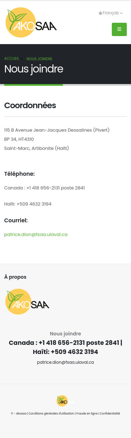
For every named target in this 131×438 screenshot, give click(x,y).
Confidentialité (110, 414)
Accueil (11, 58)
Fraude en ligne (87, 414)
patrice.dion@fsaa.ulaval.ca (35, 234)
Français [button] (110, 13)
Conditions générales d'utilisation (51, 414)
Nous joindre (39, 59)
